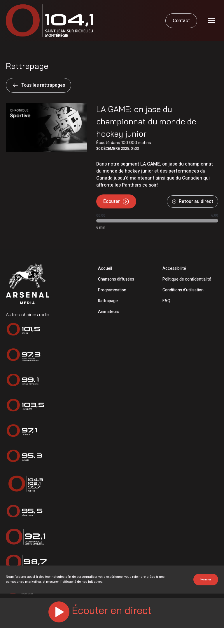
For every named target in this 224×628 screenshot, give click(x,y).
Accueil (105, 268)
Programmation (112, 290)
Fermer (205, 579)
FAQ (166, 301)
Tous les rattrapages (38, 85)
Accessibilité (174, 268)
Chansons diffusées (116, 279)
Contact (181, 20)
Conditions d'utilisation (183, 290)
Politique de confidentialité (186, 279)
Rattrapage (108, 301)
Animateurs (108, 312)
